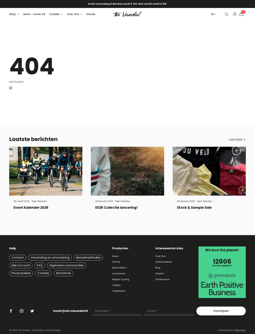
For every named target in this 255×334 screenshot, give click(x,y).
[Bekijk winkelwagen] (241, 14)
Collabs (54, 14)
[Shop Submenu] (18, 14)
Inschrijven (221, 311)
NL (212, 14)
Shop (12, 14)
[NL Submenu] (214, 14)
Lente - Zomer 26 (34, 14)
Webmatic (240, 330)
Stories (90, 14)
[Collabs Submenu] (62, 14)
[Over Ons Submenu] (81, 14)
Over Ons (73, 14)
